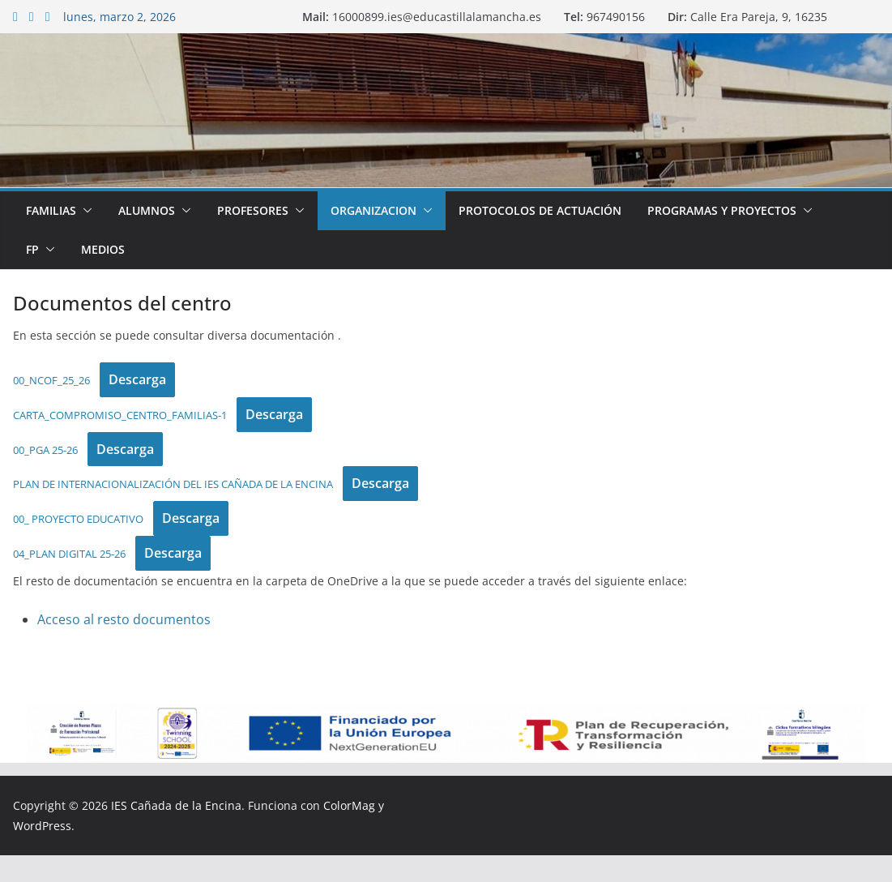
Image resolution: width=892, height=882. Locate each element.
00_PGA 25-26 (45, 450)
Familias (51, 210)
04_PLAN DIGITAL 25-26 (69, 553)
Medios (103, 249)
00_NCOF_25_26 (51, 380)
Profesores (252, 210)
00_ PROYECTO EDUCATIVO (78, 519)
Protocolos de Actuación (540, 210)
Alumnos (146, 210)
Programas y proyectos (721, 210)
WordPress (42, 825)
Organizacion (373, 210)
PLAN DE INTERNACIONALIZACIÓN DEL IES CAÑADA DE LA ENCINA (173, 484)
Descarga (137, 379)
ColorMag (349, 805)
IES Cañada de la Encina (176, 805)
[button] (84, 210)
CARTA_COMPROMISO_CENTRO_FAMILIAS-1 (120, 415)
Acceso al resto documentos (124, 619)
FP (32, 249)
